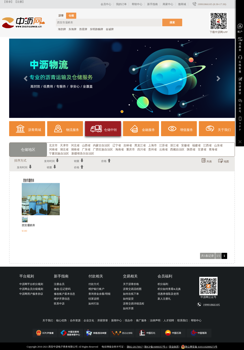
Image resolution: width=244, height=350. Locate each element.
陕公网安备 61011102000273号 (199, 347)
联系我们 (182, 320)
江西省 (207, 145)
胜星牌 (83, 29)
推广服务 (141, 320)
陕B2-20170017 (135, 346)
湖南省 (75, 149)
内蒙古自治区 (101, 145)
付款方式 (93, 284)
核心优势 (61, 320)
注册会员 (59, 284)
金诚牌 (110, 29)
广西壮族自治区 (103, 149)
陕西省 (191, 149)
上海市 (152, 145)
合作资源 (75, 320)
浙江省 (174, 145)
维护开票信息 (62, 298)
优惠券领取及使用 (168, 293)
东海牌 (72, 29)
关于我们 (48, 320)
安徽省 (185, 145)
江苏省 (163, 145)
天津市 (64, 145)
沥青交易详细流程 (133, 303)
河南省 (53, 149)
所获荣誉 (103, 320)
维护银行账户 (96, 288)
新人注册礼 (164, 298)
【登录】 (8, 1)
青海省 (213, 149)
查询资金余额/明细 (99, 293)
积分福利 (163, 284)
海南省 (119, 149)
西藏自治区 (177, 149)
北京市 (53, 145)
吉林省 (127, 145)
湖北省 (64, 149)
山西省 (86, 145)
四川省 (141, 149)
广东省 (86, 149)
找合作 (129, 320)
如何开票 (128, 308)
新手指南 (152, 4)
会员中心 (106, 4)
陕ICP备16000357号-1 (155, 346)
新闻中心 (116, 320)
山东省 (218, 145)
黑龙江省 (140, 145)
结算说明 (93, 298)
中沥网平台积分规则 (31, 284)
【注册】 (19, 1)
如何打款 (93, 303)
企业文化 (89, 320)
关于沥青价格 (131, 284)
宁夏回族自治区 (59, 153)
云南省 (163, 149)
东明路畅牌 (96, 29)
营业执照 (174, 346)
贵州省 (152, 149)
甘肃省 (202, 149)
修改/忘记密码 (62, 288)
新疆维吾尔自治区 (82, 153)
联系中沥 (59, 303)
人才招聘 (169, 320)
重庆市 (130, 149)
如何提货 (128, 298)
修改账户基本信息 (64, 293)
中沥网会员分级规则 (31, 288)
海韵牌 (62, 29)
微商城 (182, 4)
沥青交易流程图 (132, 288)
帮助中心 (137, 4)
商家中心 (168, 4)
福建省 (196, 145)
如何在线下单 (131, 293)
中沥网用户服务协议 (31, 293)
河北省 (75, 145)
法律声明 (155, 320)
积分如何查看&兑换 (169, 288)
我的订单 (121, 4)
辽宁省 (116, 145)
